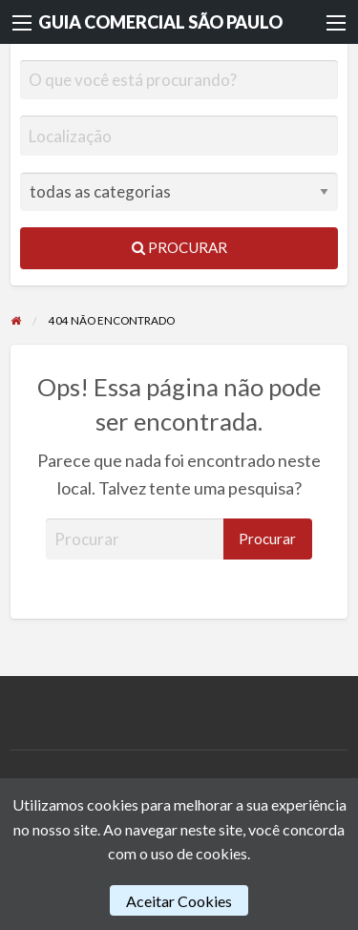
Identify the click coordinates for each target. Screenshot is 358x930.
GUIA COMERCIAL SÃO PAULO (160, 21)
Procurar (179, 247)
